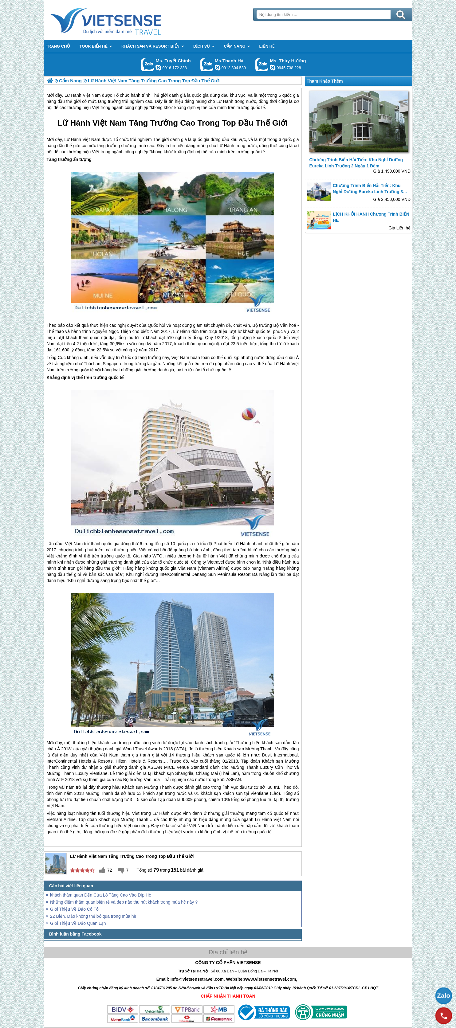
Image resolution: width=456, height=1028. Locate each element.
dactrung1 (272, 67)
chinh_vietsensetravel (158, 67)
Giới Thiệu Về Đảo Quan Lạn (78, 923)
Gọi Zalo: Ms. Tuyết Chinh (148, 65)
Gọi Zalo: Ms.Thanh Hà (207, 65)
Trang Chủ (121, 20)
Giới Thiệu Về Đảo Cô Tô (74, 909)
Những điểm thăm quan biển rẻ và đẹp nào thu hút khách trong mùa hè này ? (124, 902)
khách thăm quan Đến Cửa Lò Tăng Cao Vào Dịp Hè (100, 895)
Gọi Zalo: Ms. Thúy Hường (262, 65)
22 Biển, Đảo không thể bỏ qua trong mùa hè (93, 916)
